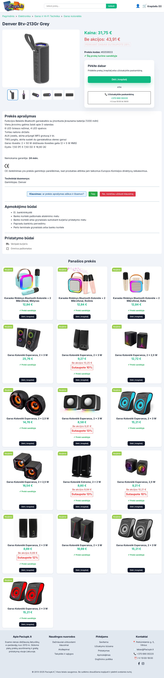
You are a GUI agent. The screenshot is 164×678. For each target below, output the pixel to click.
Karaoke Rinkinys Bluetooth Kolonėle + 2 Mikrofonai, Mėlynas (27, 299)
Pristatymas (104, 650)
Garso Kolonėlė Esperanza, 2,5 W (136, 481)
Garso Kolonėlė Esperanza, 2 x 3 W (28, 355)
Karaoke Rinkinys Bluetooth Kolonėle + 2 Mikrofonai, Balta (136, 299)
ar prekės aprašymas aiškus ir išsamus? (56, 194)
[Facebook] (139, 663)
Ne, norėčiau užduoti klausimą (117, 194)
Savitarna (103, 642)
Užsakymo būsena (104, 646)
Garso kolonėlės (72, 16)
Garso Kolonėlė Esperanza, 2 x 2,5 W (136, 355)
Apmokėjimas (104, 655)
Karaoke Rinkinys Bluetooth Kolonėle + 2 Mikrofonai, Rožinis (82, 299)
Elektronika (24, 16)
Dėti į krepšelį (119, 79)
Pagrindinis (8, 16)
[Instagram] (143, 663)
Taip (93, 194)
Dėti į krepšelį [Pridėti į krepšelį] (27, 317)
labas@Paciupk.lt (145, 649)
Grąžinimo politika (104, 659)
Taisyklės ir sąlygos (64, 654)
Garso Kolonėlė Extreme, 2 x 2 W (82, 481)
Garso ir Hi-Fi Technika (47, 16)
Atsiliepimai (63, 649)
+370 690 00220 (119, 98)
